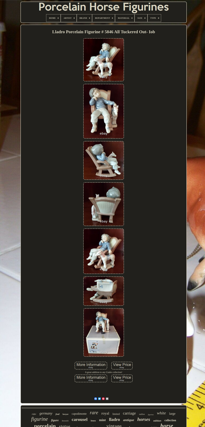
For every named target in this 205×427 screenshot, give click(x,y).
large (172, 413)
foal (57, 414)
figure (55, 420)
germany (45, 413)
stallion (142, 414)
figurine (39, 419)
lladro (114, 419)
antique (128, 420)
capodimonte (79, 413)
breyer (66, 414)
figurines (151, 414)
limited (116, 414)
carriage (129, 413)
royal (105, 413)
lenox (93, 420)
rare (94, 412)
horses (143, 419)
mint (102, 420)
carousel (80, 419)
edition (157, 420)
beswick (65, 420)
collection (170, 420)
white (161, 413)
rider (34, 414)
